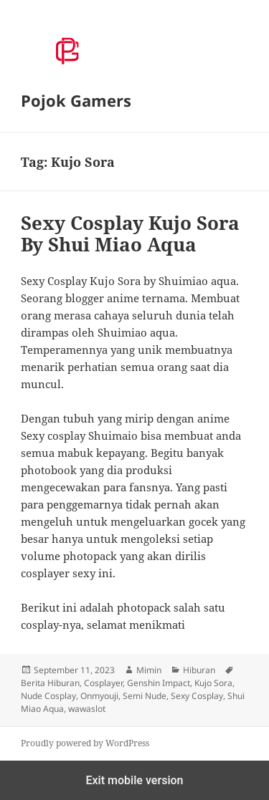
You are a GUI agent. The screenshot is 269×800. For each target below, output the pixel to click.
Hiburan (199, 670)
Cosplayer (103, 683)
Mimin (148, 670)
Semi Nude (144, 696)
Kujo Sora (213, 683)
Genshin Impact (158, 683)
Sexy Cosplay (197, 696)
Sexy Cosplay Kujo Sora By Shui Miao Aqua (130, 233)
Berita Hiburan (50, 683)
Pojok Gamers (76, 100)
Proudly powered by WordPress (85, 743)
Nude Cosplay (48, 696)
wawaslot (86, 709)
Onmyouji (99, 696)
